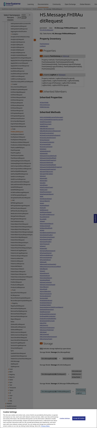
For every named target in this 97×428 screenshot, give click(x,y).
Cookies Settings (65, 420)
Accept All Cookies (78, 420)
